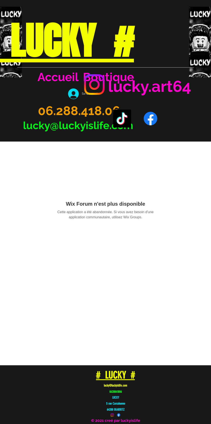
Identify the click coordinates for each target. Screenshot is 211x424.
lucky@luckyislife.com (78, 125)
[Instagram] (94, 84)
